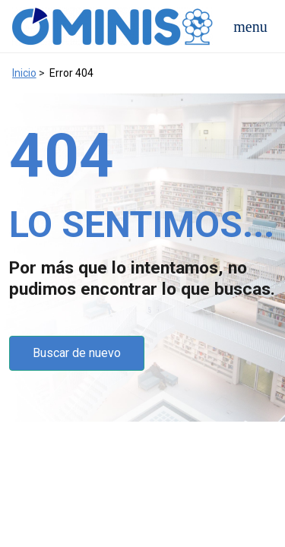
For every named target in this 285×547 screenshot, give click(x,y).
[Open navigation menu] (250, 26)
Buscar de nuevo (77, 353)
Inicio (24, 73)
